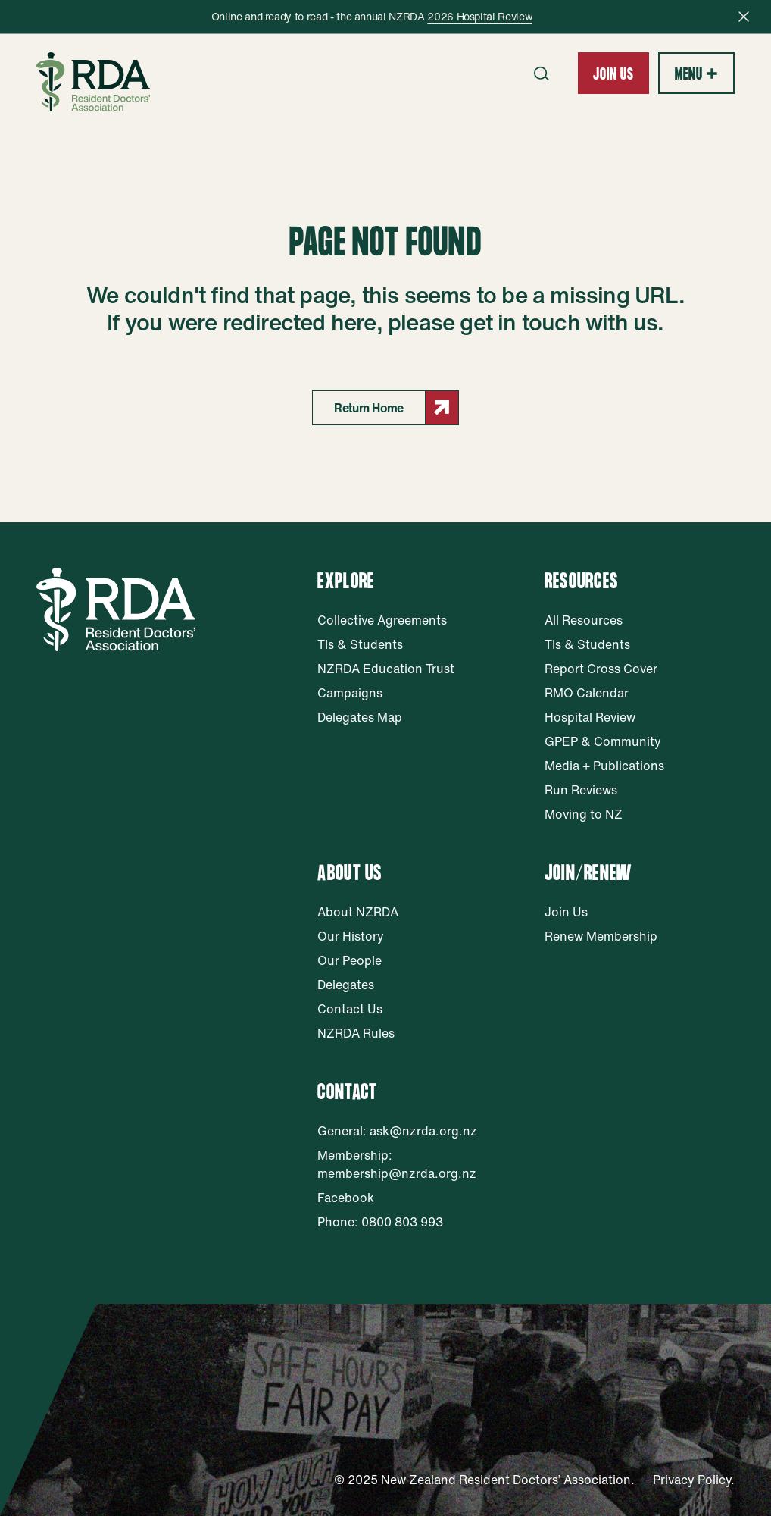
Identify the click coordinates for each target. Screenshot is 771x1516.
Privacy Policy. (694, 1480)
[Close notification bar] (744, 17)
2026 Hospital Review (479, 16)
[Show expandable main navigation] (696, 73)
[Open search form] (541, 73)
